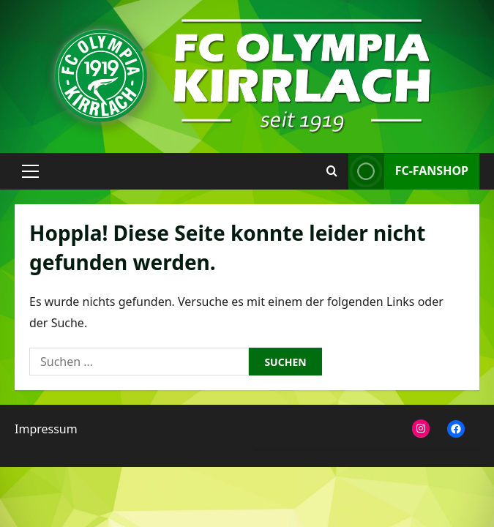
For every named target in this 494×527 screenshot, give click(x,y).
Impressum (46, 429)
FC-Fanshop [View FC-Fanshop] (408, 172)
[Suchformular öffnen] (331, 171)
